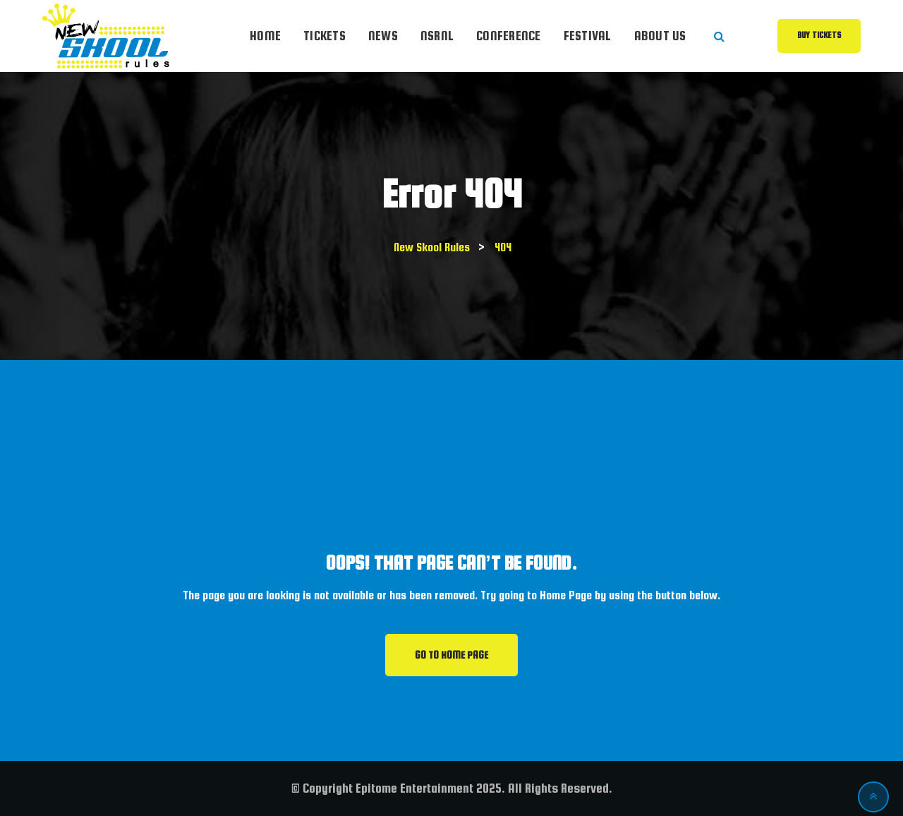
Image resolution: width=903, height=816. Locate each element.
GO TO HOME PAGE (451, 655)
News (383, 35)
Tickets (324, 35)
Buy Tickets (819, 35)
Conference (508, 35)
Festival (588, 35)
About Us (660, 35)
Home (265, 35)
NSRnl (437, 35)
